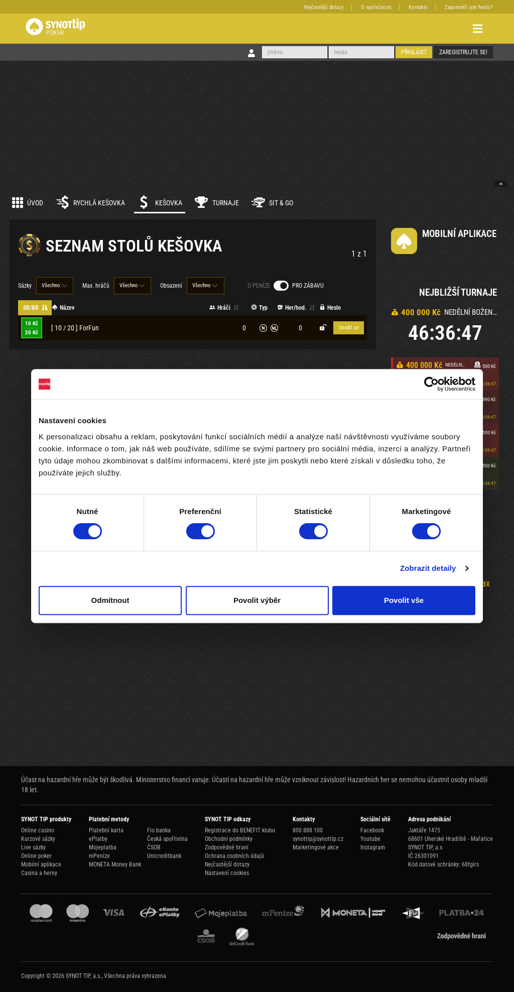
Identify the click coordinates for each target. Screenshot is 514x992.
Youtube (370, 838)
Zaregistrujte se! (463, 52)
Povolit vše (404, 600)
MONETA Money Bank (115, 864)
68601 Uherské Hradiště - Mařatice (450, 838)
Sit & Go (272, 202)
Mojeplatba (102, 847)
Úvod (27, 202)
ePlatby (98, 838)
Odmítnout (110, 600)
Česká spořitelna (167, 838)
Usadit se (349, 327)
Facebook (372, 830)
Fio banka (159, 830)
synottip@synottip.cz (318, 838)
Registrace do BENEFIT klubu (240, 830)
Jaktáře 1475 (424, 830)
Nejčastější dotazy (324, 7)
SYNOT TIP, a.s (425, 847)
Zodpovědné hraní (226, 847)
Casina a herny (39, 873)
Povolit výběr (257, 600)
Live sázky (33, 847)
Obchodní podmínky (228, 838)
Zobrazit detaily (428, 568)
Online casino (37, 830)
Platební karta (106, 830)
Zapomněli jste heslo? (469, 7)
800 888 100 (308, 830)
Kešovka (159, 202)
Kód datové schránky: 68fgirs (443, 864)
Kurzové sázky (38, 838)
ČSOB (154, 847)
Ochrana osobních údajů (234, 855)
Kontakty (418, 7)
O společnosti (376, 7)
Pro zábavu (308, 285)
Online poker (36, 855)
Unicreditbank (164, 855)
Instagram (372, 847)
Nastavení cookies (227, 873)
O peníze (258, 285)
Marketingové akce (316, 847)
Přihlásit (414, 52)
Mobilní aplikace (41, 864)
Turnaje (216, 202)
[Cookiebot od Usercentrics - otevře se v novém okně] (431, 384)
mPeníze (99, 855)
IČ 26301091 (423, 855)
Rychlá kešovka (90, 202)
